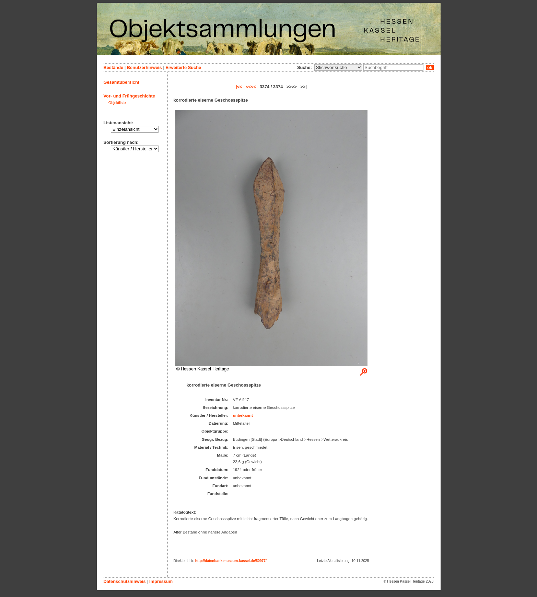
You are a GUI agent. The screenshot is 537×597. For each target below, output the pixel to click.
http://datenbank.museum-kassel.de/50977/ (231, 561)
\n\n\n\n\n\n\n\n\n (338, 67)
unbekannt (243, 415)
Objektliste (117, 103)
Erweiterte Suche (183, 67)
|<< (239, 86)
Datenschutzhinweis (125, 581)
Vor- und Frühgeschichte (129, 96)
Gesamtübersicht (122, 82)
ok (429, 67)
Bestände (114, 67)
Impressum (161, 581)
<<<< (251, 86)
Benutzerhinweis (144, 67)
